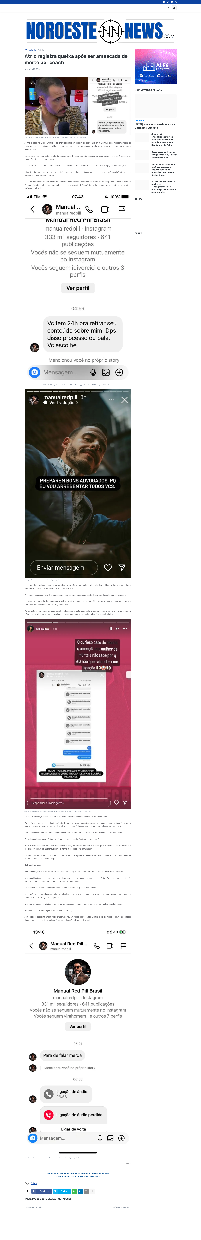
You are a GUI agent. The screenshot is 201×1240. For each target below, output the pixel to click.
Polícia (41, 50)
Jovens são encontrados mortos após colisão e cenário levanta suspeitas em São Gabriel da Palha (162, 139)
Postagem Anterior (34, 1207)
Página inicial (30, 50)
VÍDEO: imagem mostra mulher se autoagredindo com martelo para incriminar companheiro (163, 186)
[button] (168, 7)
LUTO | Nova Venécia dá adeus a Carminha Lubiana (155, 126)
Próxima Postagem (121, 1207)
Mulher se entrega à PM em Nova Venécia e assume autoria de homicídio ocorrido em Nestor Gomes (163, 169)
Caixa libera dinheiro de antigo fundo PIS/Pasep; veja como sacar (164, 155)
